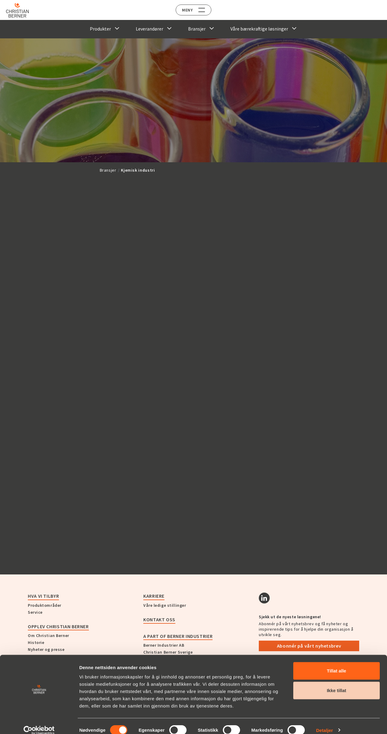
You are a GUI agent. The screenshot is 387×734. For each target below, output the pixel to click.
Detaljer (324, 722)
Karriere (153, 596)
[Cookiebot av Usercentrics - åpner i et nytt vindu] (39, 722)
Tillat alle (336, 662)
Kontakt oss (159, 619)
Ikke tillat (336, 682)
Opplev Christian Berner (58, 626)
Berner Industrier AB (163, 645)
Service (35, 612)
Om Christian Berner (48, 635)
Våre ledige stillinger (164, 605)
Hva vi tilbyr (43, 596)
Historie (36, 642)
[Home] (22, 10)
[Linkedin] (264, 598)
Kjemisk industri (138, 170)
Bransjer (108, 170)
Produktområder (44, 605)
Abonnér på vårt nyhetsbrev (309, 646)
